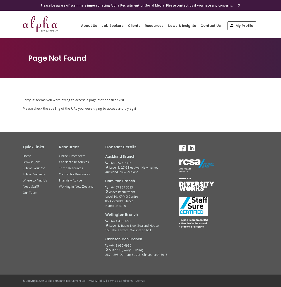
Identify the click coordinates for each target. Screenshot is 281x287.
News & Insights (182, 25)
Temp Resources (71, 168)
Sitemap (140, 281)
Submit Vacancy (34, 174)
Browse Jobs (32, 162)
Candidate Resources (74, 162)
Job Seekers (113, 25)
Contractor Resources (74, 174)
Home (27, 156)
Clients (134, 25)
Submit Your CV (34, 168)
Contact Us (210, 25)
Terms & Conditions (120, 281)
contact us (185, 5)
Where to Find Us (35, 180)
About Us (89, 25)
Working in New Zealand (76, 186)
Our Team (30, 192)
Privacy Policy (96, 281)
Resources (154, 25)
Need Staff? (31, 186)
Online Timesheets (72, 156)
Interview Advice (70, 180)
